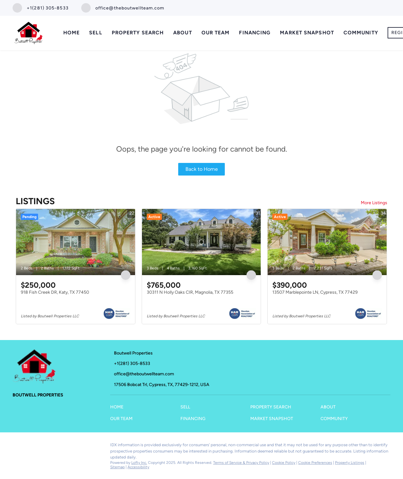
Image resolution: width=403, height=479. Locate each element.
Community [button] (360, 33)
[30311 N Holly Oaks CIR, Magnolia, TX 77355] (201, 242)
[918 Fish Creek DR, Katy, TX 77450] (75, 242)
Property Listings (349, 462)
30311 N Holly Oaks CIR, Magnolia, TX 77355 (190, 292)
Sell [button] (95, 33)
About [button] (182, 33)
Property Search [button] (138, 33)
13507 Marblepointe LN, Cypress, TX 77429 (315, 292)
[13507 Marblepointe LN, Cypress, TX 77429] (327, 242)
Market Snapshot (307, 33)
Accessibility (138, 467)
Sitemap (117, 467)
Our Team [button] (216, 33)
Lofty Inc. (139, 462)
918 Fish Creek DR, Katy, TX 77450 (55, 292)
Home (71, 33)
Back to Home (201, 169)
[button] (118, 408)
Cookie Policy (283, 462)
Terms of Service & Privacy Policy (241, 462)
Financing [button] (254, 33)
